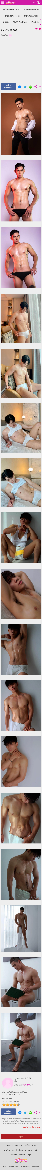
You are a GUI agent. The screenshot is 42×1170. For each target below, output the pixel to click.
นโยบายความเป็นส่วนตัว (30, 1167)
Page (29, 1155)
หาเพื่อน (27, 1146)
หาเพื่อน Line (9, 1150)
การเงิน (22, 1155)
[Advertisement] (20, 58)
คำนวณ (14, 1155)
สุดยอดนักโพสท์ (30, 16)
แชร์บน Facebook (8, 86)
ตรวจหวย (28, 1150)
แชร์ (37, 87)
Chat (34, 1146)
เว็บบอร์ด (18, 1146)
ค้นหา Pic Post (20, 22)
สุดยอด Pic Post (12, 16)
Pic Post (19, 1150)
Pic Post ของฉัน (31, 10)
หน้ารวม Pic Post (11, 10)
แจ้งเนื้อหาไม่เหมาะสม (31, 1127)
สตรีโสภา (26, 1085)
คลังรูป (6, 22)
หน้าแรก (9, 1146)
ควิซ (36, 1150)
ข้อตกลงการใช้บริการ (11, 1167)
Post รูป (35, 22)
